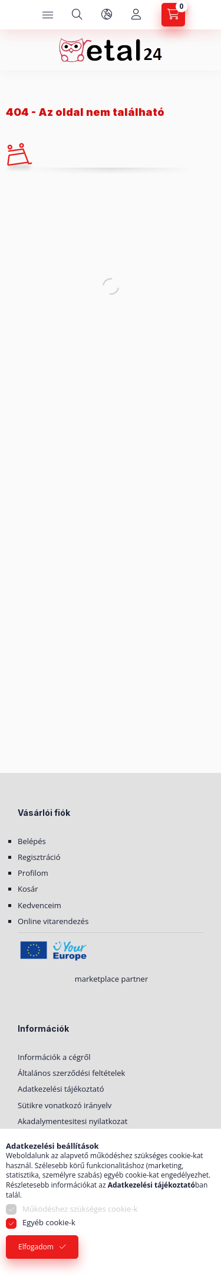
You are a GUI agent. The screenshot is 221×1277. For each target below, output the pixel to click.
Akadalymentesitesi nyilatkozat (72, 1121)
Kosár (28, 888)
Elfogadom (36, 1247)
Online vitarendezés (53, 921)
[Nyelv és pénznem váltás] (106, 14)
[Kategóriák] (48, 14)
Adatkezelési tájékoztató (61, 1088)
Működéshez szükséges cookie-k (79, 1208)
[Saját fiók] (136, 14)
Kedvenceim (39, 905)
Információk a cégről (54, 1057)
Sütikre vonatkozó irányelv (64, 1105)
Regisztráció (39, 857)
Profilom (33, 873)
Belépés (32, 841)
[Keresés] (77, 14)
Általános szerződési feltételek (71, 1073)
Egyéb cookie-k (48, 1222)
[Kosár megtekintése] (173, 14)
